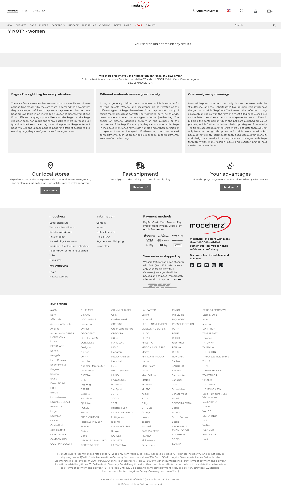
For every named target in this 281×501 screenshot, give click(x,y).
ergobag (86, 397)
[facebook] (193, 278)
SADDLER (178, 378)
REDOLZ (177, 350)
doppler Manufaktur (92, 378)
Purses (43, 25)
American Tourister (61, 336)
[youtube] (208, 278)
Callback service (105, 244)
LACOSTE (116, 453)
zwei (205, 452)
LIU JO (145, 346)
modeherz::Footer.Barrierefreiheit (69, 258)
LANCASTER (149, 322)
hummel (116, 397)
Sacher (176, 374)
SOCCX (176, 452)
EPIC (83, 392)
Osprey (146, 425)
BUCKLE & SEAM (60, 414)
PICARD (146, 448)
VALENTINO (210, 414)
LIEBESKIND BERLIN (154, 341)
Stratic (206, 332)
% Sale (138, 25)
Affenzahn (56, 332)
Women (12, 10)
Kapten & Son (119, 420)
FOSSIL (85, 420)
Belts (117, 25)
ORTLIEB (147, 420)
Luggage (73, 25)
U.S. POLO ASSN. (212, 402)
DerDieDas (87, 355)
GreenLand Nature (122, 341)
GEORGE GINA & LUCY (94, 453)
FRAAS (85, 425)
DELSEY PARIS (89, 350)
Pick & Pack (148, 453)
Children (39, 10)
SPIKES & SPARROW (214, 322)
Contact (101, 235)
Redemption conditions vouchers (68, 263)
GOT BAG (116, 336)
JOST (114, 416)
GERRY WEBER (90, 457)
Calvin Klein (57, 438)
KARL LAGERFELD (122, 425)
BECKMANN (57, 358)
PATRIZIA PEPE (150, 443)
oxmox (145, 430)
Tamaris (207, 350)
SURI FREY (209, 341)
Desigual (86, 360)
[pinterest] (223, 278)
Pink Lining (148, 457)
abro (53, 327)
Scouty (176, 425)
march (145, 383)
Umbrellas (89, 25)
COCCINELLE (88, 332)
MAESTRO (147, 355)
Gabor (84, 443)
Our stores (55, 272)
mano (145, 374)
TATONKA (208, 355)
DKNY (84, 369)
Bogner (54, 382)
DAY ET (85, 341)
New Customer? (58, 289)
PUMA (175, 341)
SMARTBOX (178, 447)
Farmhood (87, 411)
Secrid (175, 434)
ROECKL (177, 364)
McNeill (146, 392)
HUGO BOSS (118, 392)
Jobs (52, 268)
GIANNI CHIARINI (121, 322)
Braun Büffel (57, 396)
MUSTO (146, 402)
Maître (145, 364)
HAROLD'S (117, 355)
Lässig (145, 327)
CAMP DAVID (58, 447)
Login (52, 284)
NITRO (145, 411)
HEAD (114, 360)
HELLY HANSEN (120, 369)
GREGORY (117, 346)
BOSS (53, 391)
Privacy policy (57, 249)
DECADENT (87, 346)
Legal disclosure (58, 235)
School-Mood (179, 406)
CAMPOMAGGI (58, 452)
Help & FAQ (103, 249)
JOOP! (115, 411)
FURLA (85, 439)
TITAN (206, 378)
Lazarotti (147, 332)
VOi (205, 433)
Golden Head (119, 332)
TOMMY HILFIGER (213, 383)
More (127, 25)
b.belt (53, 354)
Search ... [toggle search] (255, 25)
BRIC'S (54, 405)
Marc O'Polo (149, 388)
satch (175, 397)
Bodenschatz (58, 377)
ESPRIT (85, 402)
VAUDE (207, 424)
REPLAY (176, 360)
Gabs (84, 448)
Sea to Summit (180, 430)
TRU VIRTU (209, 397)
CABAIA (54, 433)
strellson (207, 336)
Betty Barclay (58, 372)
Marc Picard (148, 378)
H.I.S (113, 378)
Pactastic (147, 439)
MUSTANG (148, 397)
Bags (33, 25)
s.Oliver (176, 456)
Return (100, 240)
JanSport (116, 402)
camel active (57, 442)
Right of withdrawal (60, 244)
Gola (114, 327)
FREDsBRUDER (90, 430)
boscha (54, 386)
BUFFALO (56, 419)
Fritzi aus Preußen (91, 434)
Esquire (85, 406)
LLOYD (146, 350)
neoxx (145, 406)
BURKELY (55, 428)
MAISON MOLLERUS (153, 360)
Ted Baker (208, 360)
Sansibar (177, 392)
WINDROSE (209, 447)
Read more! (140, 200)
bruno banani (58, 410)
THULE (207, 374)
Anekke (54, 341)
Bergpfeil (55, 368)
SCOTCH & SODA (182, 416)
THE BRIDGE (210, 364)
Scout (175, 420)
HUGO (115, 388)
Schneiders (178, 402)
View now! (50, 203)
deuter (85, 364)
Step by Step (210, 327)
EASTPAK (86, 388)
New (9, 25)
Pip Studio (178, 327)
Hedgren (116, 364)
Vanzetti (207, 419)
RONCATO (178, 369)
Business (20, 25)
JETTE (114, 406)
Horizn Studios (119, 383)
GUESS (115, 350)
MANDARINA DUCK (153, 369)
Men (25, 10)
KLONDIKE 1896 (120, 439)
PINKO (176, 322)
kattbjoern (117, 430)
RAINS (175, 346)
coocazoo (86, 336)
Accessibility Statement (63, 254)
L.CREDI (116, 448)
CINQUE (86, 327)
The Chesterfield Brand (216, 369)
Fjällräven (86, 416)
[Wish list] (242, 11)
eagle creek (87, 383)
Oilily (145, 416)
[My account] (256, 11)
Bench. (54, 363)
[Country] (228, 11)
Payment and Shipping (110, 254)
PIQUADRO (178, 332)
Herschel (116, 374)
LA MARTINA (118, 457)
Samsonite (178, 388)
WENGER (208, 442)
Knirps (115, 443)
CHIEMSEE (87, 322)
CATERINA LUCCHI (61, 456)
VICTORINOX (210, 428)
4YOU (53, 322)
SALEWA (177, 383)
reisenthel (178, 355)
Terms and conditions (62, 240)
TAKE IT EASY (210, 346)
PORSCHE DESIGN (183, 336)
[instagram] (215, 278)
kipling (115, 434)
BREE (53, 400)
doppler (85, 374)
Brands (150, 25)
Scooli (175, 411)
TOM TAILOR (210, 388)
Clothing (105, 25)
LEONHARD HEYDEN (154, 336)
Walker (207, 438)
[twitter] (201, 278)
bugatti (54, 424)
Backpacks (58, 25)
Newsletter (102, 258)
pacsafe (146, 434)
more (160, 242)
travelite (207, 392)
